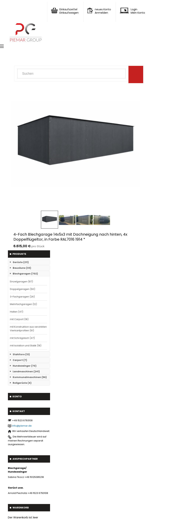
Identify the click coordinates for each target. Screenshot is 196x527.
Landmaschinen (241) (26, 371)
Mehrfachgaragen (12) (23, 304)
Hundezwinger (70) (24, 365)
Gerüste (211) (21, 262)
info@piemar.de (22, 425)
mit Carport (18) (19, 319)
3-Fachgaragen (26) (22, 296)
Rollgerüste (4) (22, 382)
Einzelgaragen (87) (21, 281)
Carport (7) (20, 360)
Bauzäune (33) (22, 267)
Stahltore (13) (21, 354)
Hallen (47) (16, 311)
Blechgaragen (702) (25, 273)
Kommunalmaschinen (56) (30, 377)
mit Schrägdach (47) (22, 338)
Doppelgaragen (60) (22, 289)
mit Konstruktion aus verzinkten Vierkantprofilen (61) (28, 328)
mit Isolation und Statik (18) (25, 345)
